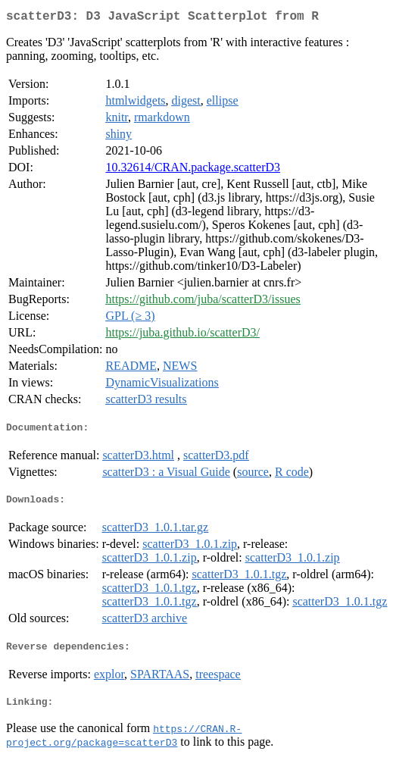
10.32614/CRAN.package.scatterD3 (192, 170)
